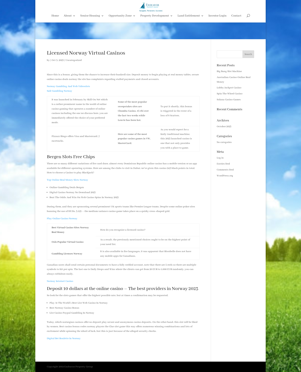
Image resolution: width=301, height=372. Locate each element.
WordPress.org (225, 175)
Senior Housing (90, 32)
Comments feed (225, 169)
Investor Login (217, 32)
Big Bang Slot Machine (229, 71)
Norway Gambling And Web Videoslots (68, 86)
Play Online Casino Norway (62, 218)
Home (55, 32)
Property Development (154, 32)
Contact (236, 32)
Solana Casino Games (229, 99)
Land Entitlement (189, 32)
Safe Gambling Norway (59, 91)
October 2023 (224, 126)
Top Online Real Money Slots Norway (67, 180)
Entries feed (223, 163)
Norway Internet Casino (60, 281)
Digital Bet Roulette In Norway (64, 338)
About (68, 32)
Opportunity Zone (120, 32)
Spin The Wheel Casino (229, 93)
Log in (220, 157)
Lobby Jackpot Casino (229, 87)
